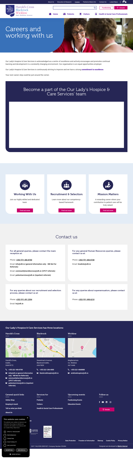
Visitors (86, 14)
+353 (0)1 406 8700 (24, 270)
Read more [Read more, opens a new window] (17, 427)
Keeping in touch (12, 414)
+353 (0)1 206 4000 (47, 380)
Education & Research (64, 2)
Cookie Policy (110, 451)
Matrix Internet (122, 456)
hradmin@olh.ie (84, 274)
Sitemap (100, 451)
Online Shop (10, 410)
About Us (51, 2)
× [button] (27, 418)
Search (95, 8)
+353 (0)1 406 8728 (86, 270)
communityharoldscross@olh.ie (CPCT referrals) (35, 281)
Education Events (74, 414)
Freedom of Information (87, 451)
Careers (77, 2)
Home (55, 14)
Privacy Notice (122, 451)
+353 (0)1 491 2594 (24, 310)
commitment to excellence (92, 76)
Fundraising (106, 8)
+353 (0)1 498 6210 (86, 310)
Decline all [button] (21, 450)
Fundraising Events (75, 410)
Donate (122, 8)
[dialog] (16, 436)
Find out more (25, 217)
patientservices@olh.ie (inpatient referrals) (33, 285)
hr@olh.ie (19, 314)
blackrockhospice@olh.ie (49, 383)
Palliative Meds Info (89, 2)
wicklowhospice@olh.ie (79, 383)
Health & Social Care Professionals (113, 14)
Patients (70, 14)
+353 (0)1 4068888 (78, 380)
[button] (16, 454)
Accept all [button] (9, 450)
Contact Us (102, 2)
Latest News (114, 2)
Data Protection (70, 451)
